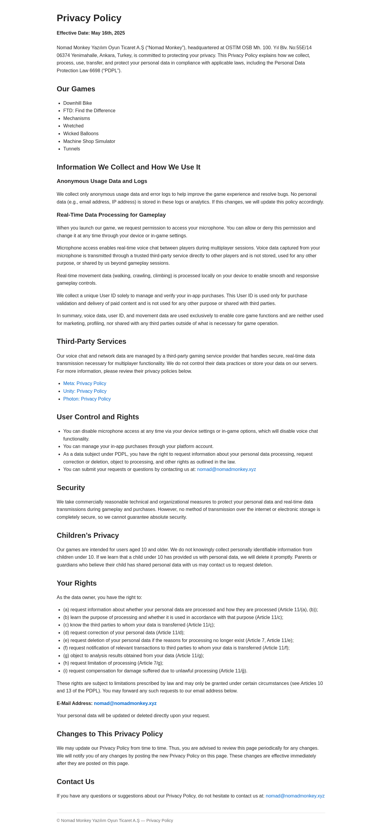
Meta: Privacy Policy (84, 383)
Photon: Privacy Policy (87, 398)
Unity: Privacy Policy (85, 391)
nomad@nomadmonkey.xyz (226, 469)
